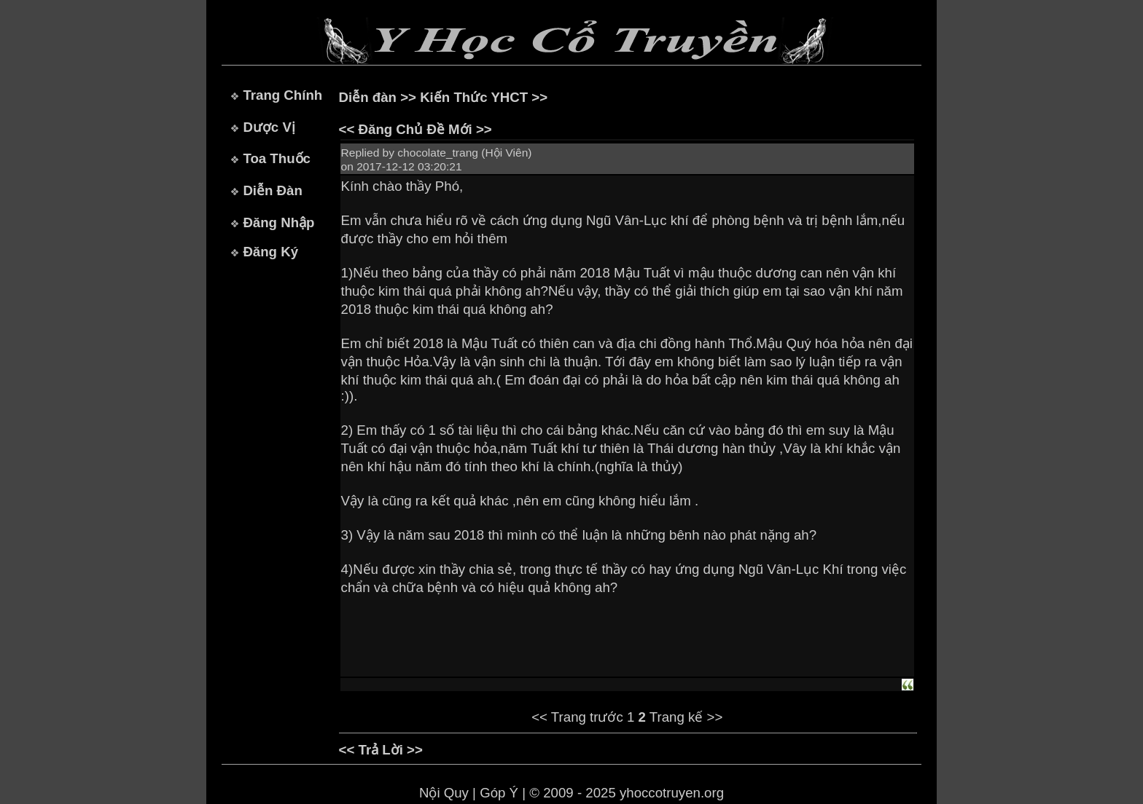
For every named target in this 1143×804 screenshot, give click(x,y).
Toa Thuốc (277, 158)
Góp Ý (499, 792)
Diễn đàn (368, 97)
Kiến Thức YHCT (474, 97)
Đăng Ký (270, 251)
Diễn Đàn (272, 190)
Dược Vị (268, 127)
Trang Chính (282, 95)
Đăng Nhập (278, 222)
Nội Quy (444, 792)
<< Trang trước (577, 717)
